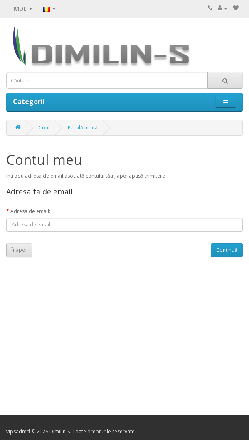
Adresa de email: (30, 211)
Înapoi (19, 250)
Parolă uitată (83, 127)
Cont (44, 127)
